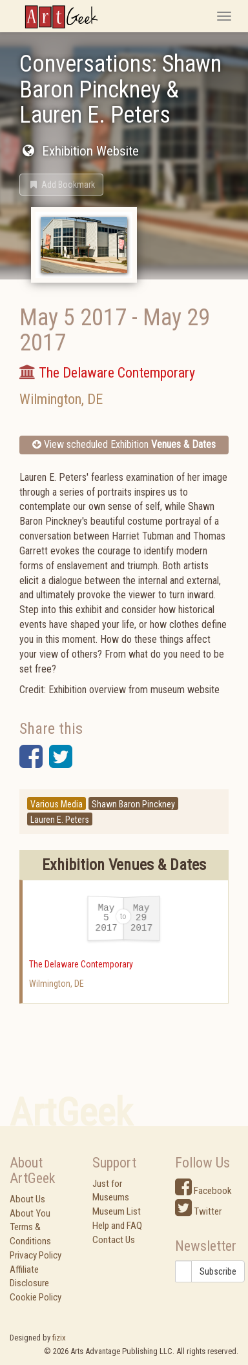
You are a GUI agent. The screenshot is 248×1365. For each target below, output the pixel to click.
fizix (59, 1337)
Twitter (198, 1211)
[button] (61, 185)
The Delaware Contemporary (81, 964)
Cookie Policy (35, 1297)
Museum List (116, 1211)
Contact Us (113, 1240)
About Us (27, 1199)
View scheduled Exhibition (124, 444)
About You (30, 1213)
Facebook (203, 1191)
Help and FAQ (117, 1225)
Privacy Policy (35, 1255)
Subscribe (218, 1271)
